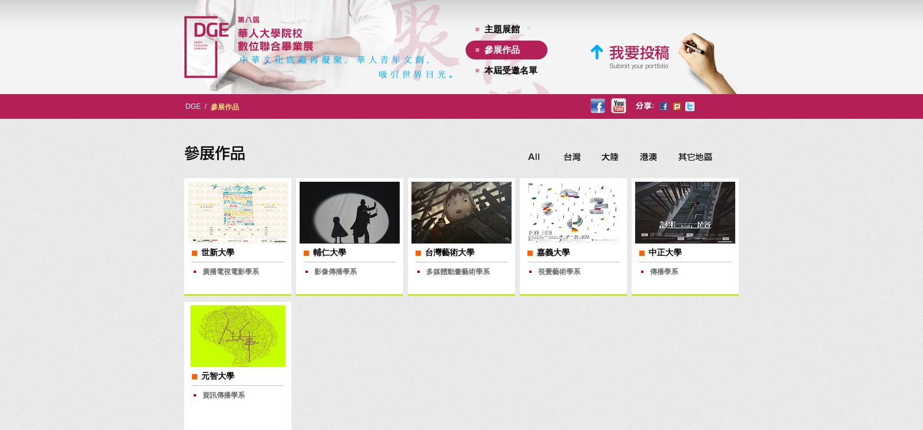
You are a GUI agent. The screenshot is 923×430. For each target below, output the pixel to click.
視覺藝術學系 (559, 272)
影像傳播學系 (335, 272)
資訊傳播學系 (223, 395)
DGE (193, 106)
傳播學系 (664, 272)
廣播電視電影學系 (230, 272)
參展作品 (502, 50)
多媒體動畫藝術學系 (458, 272)
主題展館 (502, 29)
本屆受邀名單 (510, 70)
